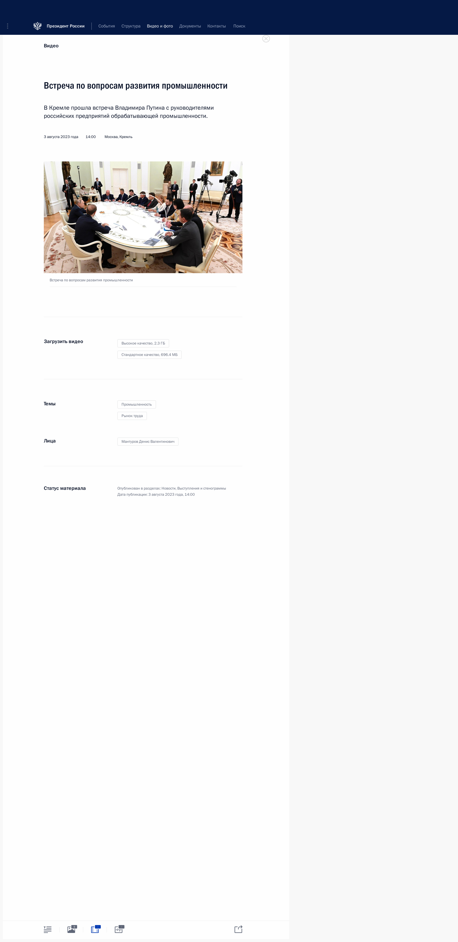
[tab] (47, 929)
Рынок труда (132, 416)
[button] (9, 9)
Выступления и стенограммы (201, 488)
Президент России (66, 8)
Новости (169, 488)
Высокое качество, (143, 343)
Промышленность (137, 404)
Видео (51, 45)
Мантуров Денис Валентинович (148, 441)
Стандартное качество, (150, 354)
